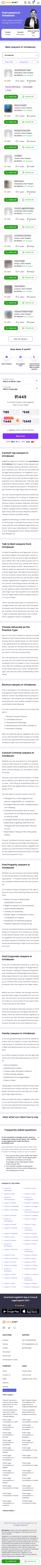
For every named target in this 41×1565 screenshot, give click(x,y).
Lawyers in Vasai (30, 1224)
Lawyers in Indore (30, 1269)
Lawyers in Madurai (10, 1278)
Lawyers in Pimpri (30, 1244)
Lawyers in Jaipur (10, 1274)
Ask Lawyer (6, 1352)
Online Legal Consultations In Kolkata (8, 1450)
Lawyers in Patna (30, 1262)
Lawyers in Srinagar (31, 1206)
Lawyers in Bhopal (10, 1215)
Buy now (20, 436)
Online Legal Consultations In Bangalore (27, 1435)
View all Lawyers (20, 339)
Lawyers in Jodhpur (31, 1265)
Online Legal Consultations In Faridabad (8, 1427)
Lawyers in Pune (9, 1255)
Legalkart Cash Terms (29, 1379)
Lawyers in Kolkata (10, 1265)
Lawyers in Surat (30, 1188)
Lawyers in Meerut (10, 1240)
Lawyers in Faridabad (11, 1206)
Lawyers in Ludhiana (31, 1274)
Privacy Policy (27, 1371)
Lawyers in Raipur (30, 1259)
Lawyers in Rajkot (10, 1203)
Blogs (4, 1379)
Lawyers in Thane (10, 1287)
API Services (7, 1356)
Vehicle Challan (9, 1511)
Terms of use (26, 1375)
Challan (5, 1348)
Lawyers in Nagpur (30, 1283)
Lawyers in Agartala (11, 1233)
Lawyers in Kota (9, 1194)
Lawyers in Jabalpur (31, 1215)
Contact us (6, 1375)
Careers (5, 1387)
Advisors (6, 1383)
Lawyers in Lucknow (31, 1237)
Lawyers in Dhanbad (11, 1210)
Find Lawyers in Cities (10, 1360)
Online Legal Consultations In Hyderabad (8, 1442)
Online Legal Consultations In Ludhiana (8, 1503)
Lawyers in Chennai (10, 1249)
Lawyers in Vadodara (31, 1203)
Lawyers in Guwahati (11, 1259)
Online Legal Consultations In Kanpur (27, 1473)
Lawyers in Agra (9, 1283)
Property (5, 1340)
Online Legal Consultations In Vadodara (27, 1496)
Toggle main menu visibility (38, 2)
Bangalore (24, 62)
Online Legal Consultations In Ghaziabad (27, 1427)
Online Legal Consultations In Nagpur (8, 1465)
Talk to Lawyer (8, 1395)
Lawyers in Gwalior (30, 1255)
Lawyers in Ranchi (10, 1262)
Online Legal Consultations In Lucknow (8, 1473)
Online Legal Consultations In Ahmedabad (8, 1458)
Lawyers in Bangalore (31, 1287)
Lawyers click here (9, 1390)
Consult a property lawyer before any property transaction (29, 1412)
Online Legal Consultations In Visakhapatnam (27, 1488)
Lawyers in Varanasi (31, 1240)
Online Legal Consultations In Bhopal (8, 1480)
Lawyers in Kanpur (30, 1233)
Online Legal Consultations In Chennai (27, 1442)
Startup (5, 1344)
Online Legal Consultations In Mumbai (8, 1435)
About (5, 1371)
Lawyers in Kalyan (30, 1219)
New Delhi (9, 62)
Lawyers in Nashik (10, 1224)
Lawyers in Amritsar (11, 1228)
